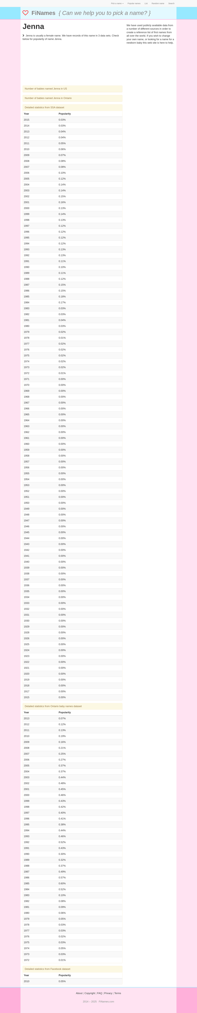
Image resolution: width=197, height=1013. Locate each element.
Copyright (89, 993)
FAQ (99, 993)
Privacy (108, 993)
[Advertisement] (72, 66)
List (146, 3)
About (79, 993)
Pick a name (117, 3)
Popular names (134, 3)
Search (171, 3)
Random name (158, 3)
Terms (117, 993)
